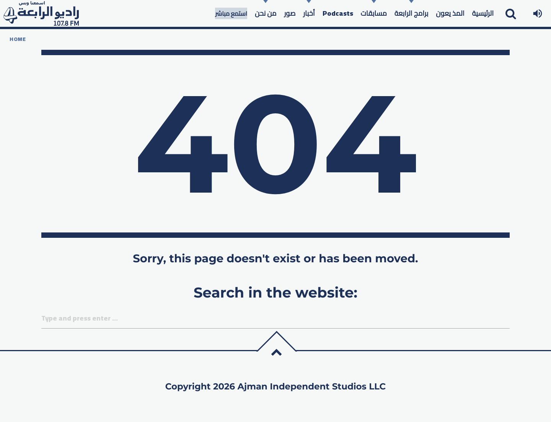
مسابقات (374, 13)
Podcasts (338, 13)
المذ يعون (450, 13)
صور (289, 13)
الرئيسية (483, 13)
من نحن (265, 13)
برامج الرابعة (412, 13)
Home (18, 39)
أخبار (309, 13)
